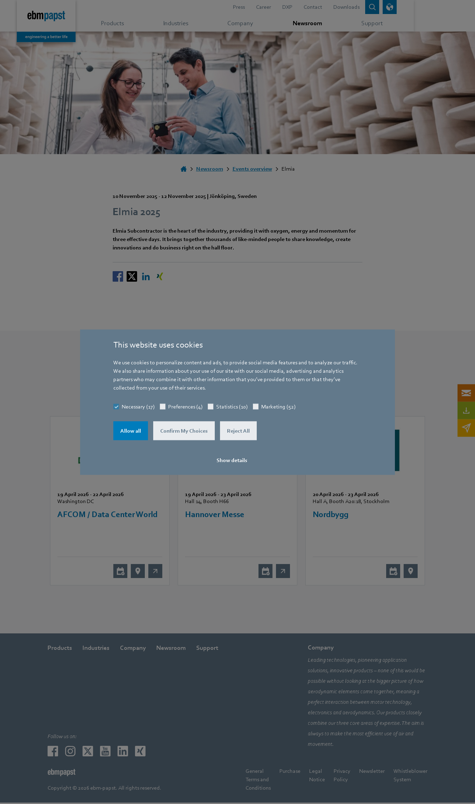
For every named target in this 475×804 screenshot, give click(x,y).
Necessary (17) (138, 406)
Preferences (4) (185, 406)
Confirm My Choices (184, 430)
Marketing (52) (278, 406)
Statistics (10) (232, 406)
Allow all (130, 430)
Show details (232, 460)
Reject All (238, 430)
